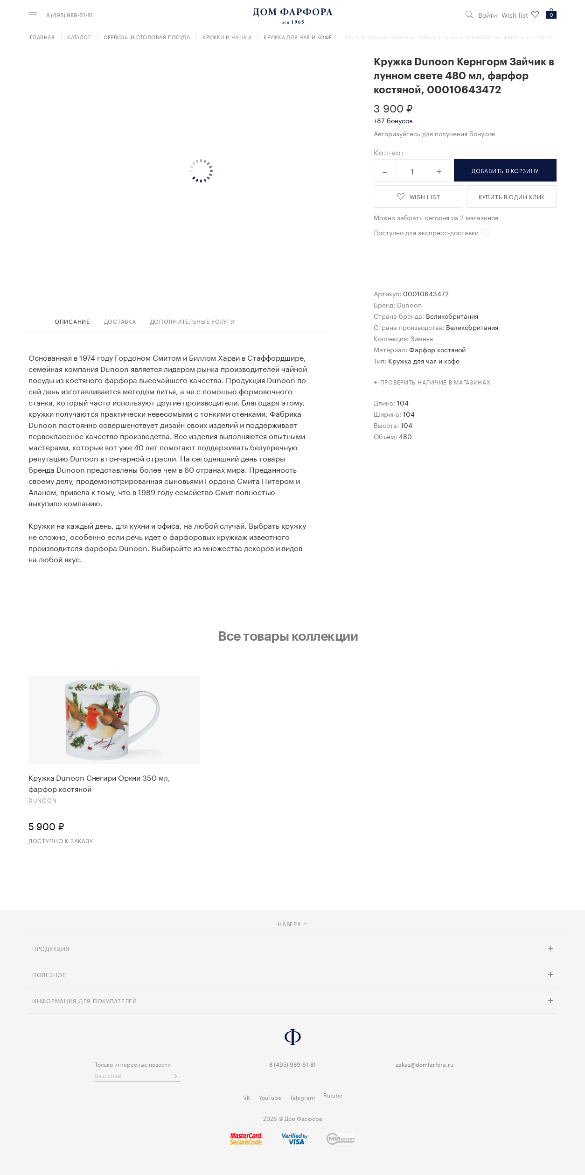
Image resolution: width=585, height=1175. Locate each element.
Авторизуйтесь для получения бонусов (434, 133)
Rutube (332, 1094)
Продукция (51, 948)
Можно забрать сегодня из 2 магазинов (436, 217)
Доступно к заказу (60, 840)
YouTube (270, 1096)
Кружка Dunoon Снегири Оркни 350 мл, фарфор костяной (99, 782)
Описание (72, 320)
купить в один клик (512, 196)
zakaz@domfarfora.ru (424, 1063)
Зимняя (422, 338)
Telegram (302, 1096)
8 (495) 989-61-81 (69, 14)
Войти (487, 15)
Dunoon (409, 304)
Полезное (49, 974)
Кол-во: (389, 151)
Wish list (520, 15)
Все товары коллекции (288, 635)
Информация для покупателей (84, 1000)
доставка (120, 320)
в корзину (505, 170)
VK (247, 1096)
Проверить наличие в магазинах (435, 381)
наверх (292, 923)
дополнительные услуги (192, 320)
